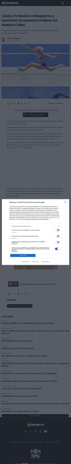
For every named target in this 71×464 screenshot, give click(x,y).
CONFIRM (23, 255)
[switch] (57, 230)
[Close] (65, 202)
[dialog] (35, 232)
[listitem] (36, 226)
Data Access (35, 261)
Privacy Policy (45, 261)
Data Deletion (25, 261)
